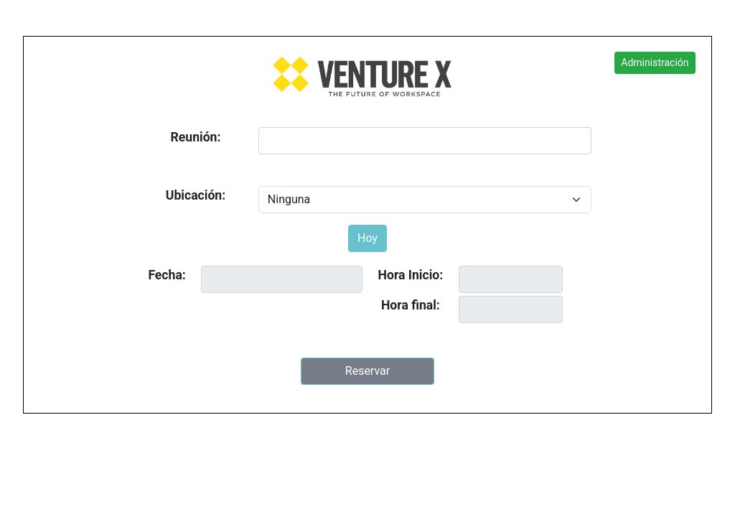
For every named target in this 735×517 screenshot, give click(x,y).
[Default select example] (424, 199)
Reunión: (196, 137)
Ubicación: (195, 195)
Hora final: (410, 305)
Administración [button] (654, 62)
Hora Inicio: (411, 275)
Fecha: (166, 275)
